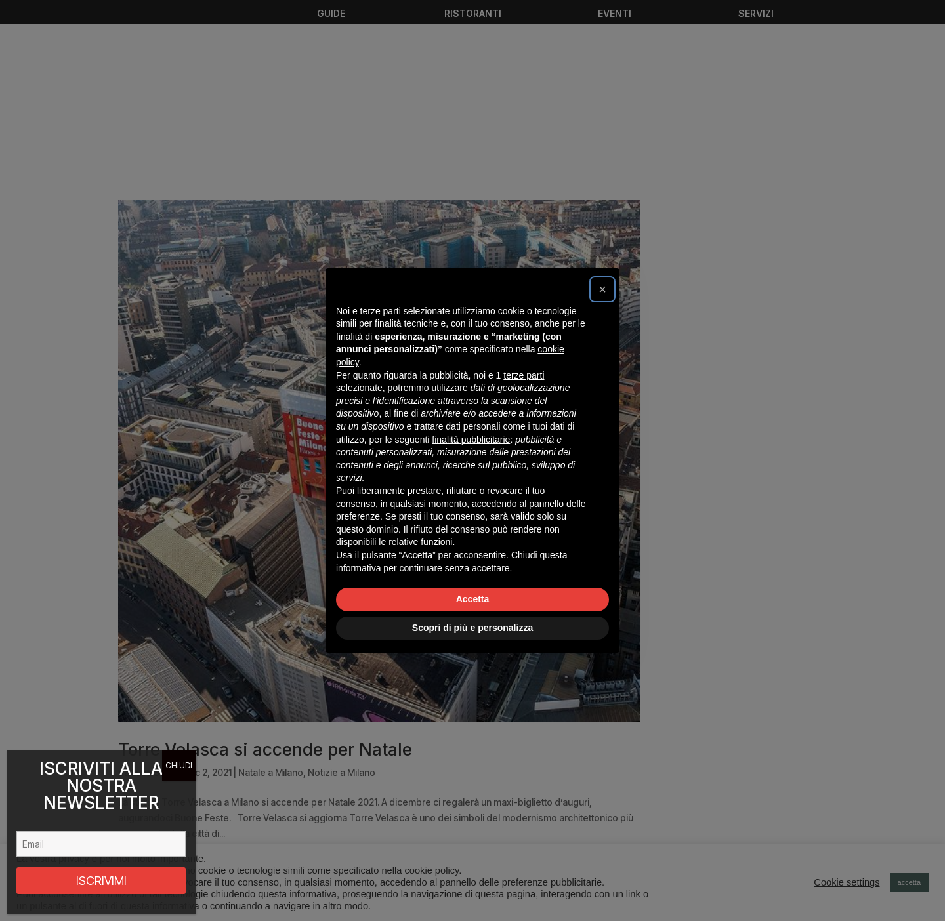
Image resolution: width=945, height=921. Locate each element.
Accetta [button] (473, 599)
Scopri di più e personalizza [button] (472, 628)
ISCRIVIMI (101, 881)
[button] (602, 289)
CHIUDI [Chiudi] (178, 765)
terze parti (523, 375)
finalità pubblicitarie (471, 439)
